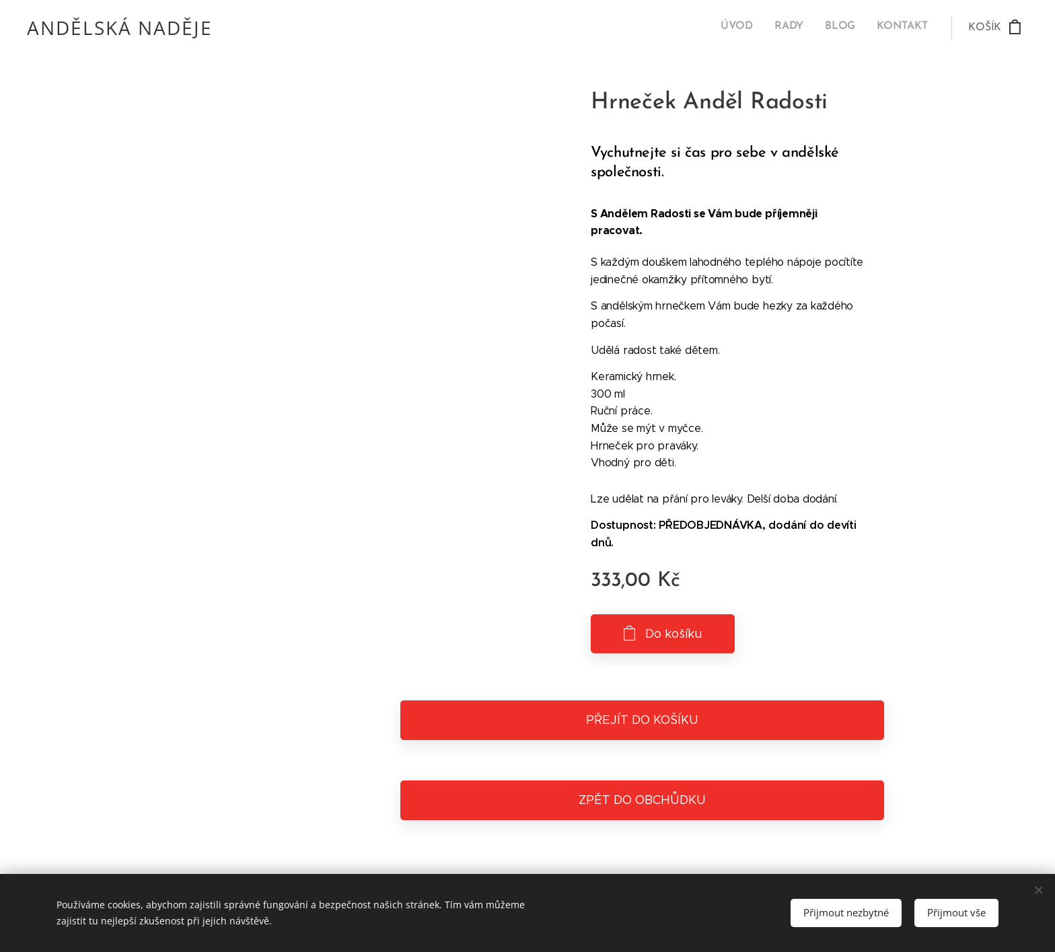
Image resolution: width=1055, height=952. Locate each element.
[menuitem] (866, 27)
